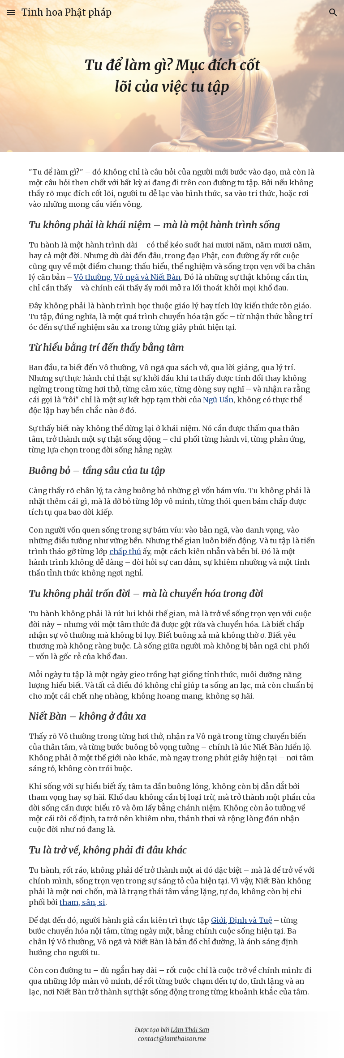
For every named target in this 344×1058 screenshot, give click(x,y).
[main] (171, 76)
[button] (11, 12)
